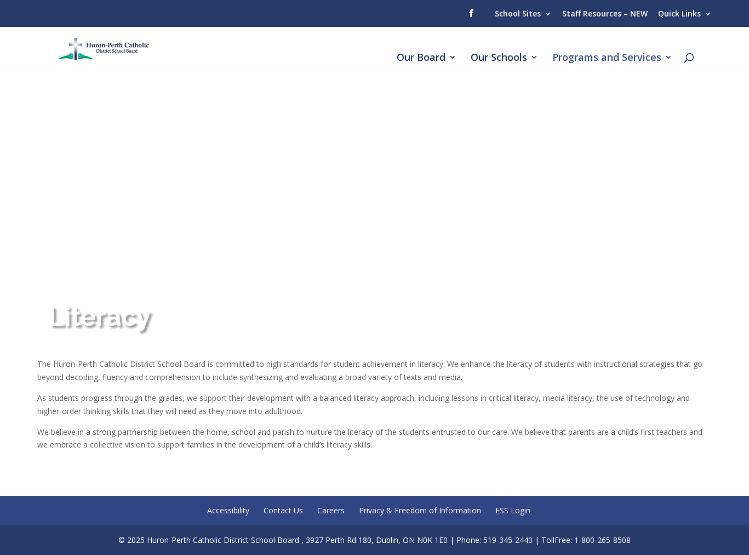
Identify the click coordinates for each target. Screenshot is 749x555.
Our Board (421, 58)
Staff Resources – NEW (605, 13)
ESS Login (512, 510)
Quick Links (679, 13)
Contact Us (283, 510)
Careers (331, 510)
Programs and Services (606, 58)
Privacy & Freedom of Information (420, 510)
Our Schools (499, 58)
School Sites (518, 13)
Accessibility (228, 510)
